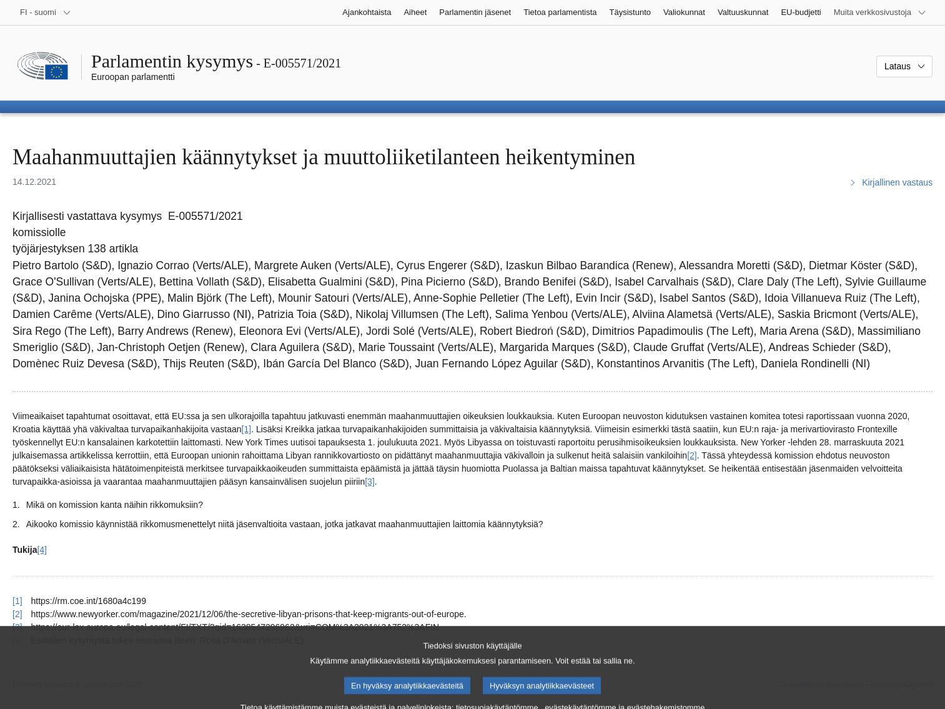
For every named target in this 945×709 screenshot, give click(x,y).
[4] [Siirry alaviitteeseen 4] (42, 550)
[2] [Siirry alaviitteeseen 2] (692, 455)
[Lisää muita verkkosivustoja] (880, 12)
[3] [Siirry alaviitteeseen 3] (370, 482)
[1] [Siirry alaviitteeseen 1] (247, 429)
